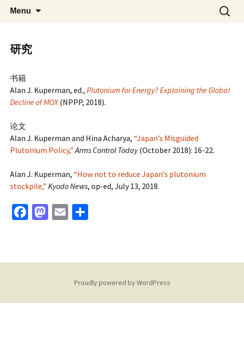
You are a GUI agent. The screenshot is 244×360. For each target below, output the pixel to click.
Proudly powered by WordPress (122, 282)
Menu (20, 10)
